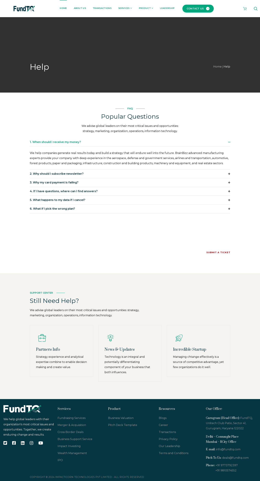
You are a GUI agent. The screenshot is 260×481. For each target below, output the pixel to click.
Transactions (167, 432)
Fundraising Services (71, 418)
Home (217, 66)
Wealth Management (72, 453)
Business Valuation (121, 418)
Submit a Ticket (218, 252)
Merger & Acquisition (72, 425)
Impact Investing (69, 446)
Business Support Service (75, 439)
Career (163, 425)
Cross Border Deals (70, 432)
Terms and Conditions (173, 453)
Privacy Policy (168, 439)
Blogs (162, 418)
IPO (60, 460)
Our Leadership (169, 446)
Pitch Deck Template (122, 425)
